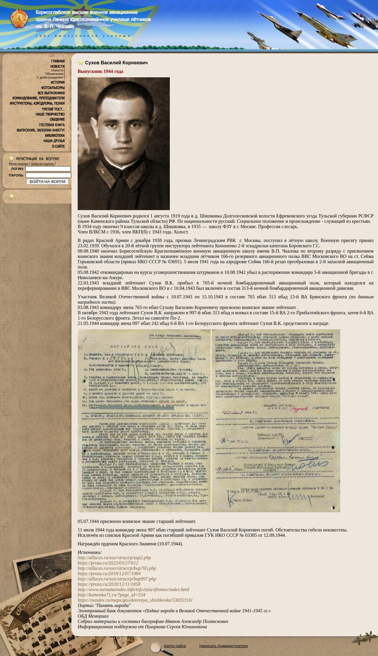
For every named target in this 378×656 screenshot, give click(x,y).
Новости (57, 70)
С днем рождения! (50, 77)
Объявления (54, 74)
